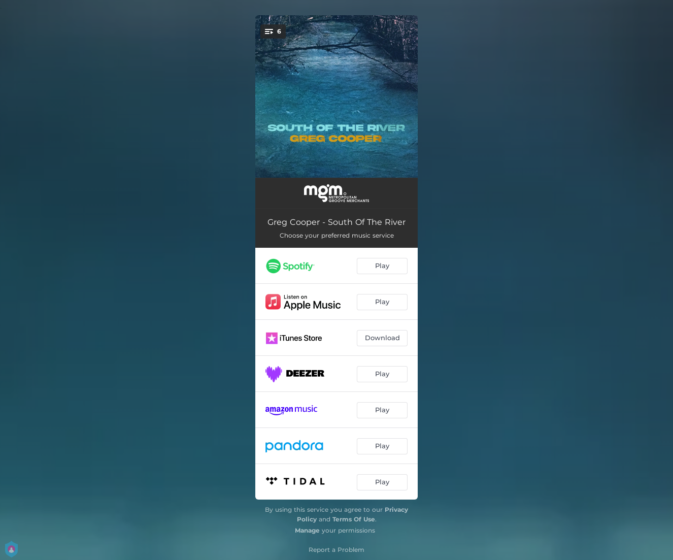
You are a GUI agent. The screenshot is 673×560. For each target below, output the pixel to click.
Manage (307, 530)
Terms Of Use (353, 519)
